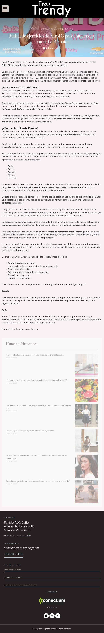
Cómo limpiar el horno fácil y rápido (12, 577)
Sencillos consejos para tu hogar (12, 569)
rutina (69, 28)
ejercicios (47, 28)
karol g (59, 28)
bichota (35, 28)
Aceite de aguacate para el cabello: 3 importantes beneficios (20, 585)
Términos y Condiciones (17, 536)
